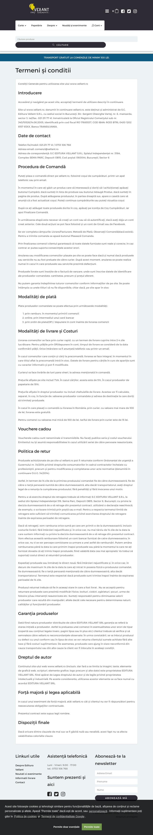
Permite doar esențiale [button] (66, 827)
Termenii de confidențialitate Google (62, 816)
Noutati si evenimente (28, 773)
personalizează (98, 811)
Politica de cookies (25, 816)
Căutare (60, 45)
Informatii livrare (25, 778)
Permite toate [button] (92, 827)
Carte (22, 25)
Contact (20, 782)
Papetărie (36, 25)
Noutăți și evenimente (74, 25)
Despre (52, 25)
